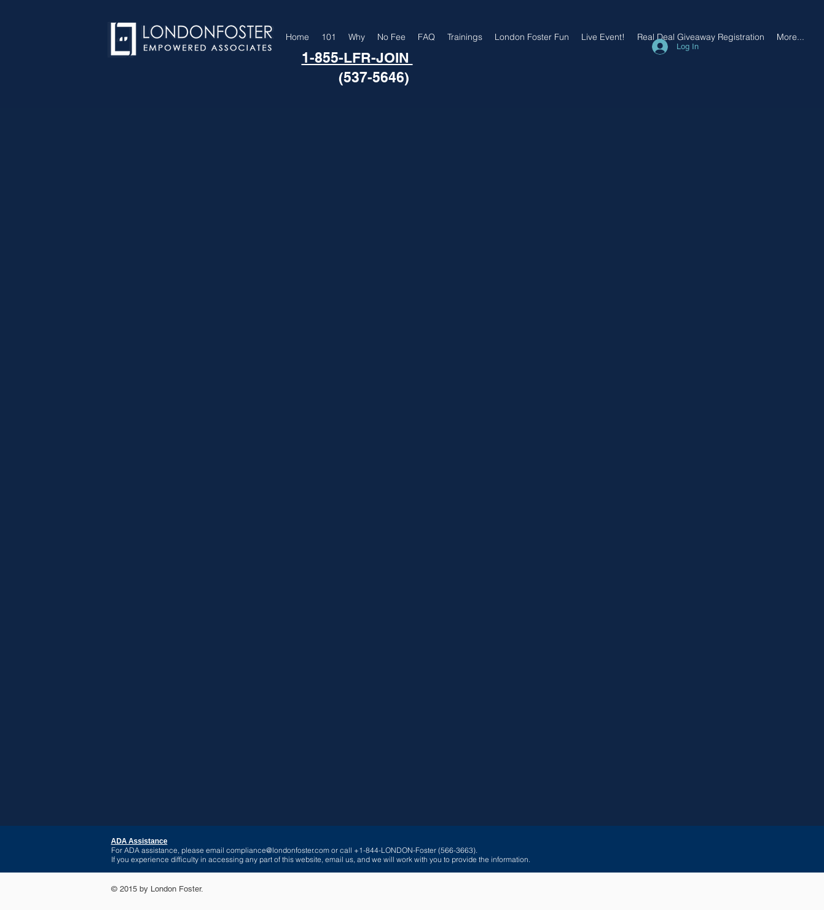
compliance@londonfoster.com (277, 850)
